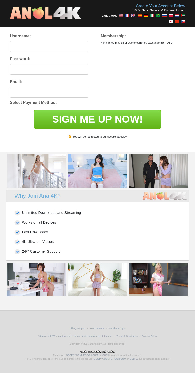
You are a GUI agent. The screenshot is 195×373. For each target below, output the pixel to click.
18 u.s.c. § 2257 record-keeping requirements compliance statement (75, 336)
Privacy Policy (149, 336)
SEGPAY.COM (74, 355)
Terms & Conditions (127, 336)
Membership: (113, 36)
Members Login (117, 328)
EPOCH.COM (90, 355)
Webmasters (97, 328)
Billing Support (77, 328)
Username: (20, 36)
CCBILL (106, 355)
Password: (20, 59)
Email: (16, 82)
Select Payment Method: (33, 102)
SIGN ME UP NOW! (97, 119)
